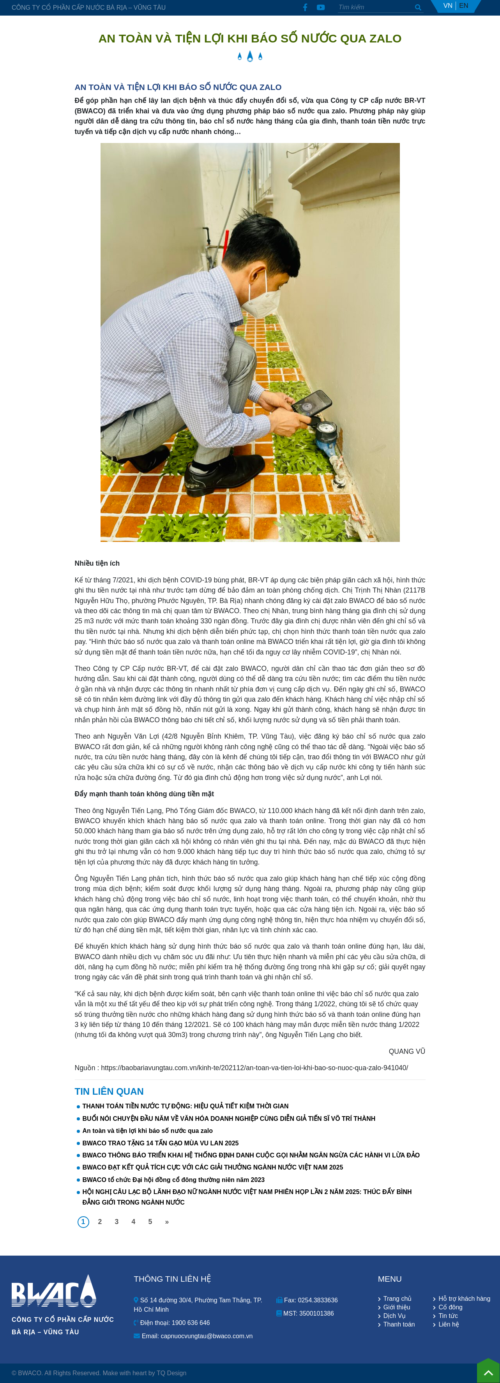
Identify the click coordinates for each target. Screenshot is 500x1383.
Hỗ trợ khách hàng (463, 1299)
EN (463, 5)
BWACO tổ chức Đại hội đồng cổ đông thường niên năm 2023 (174, 1180)
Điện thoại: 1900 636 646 (172, 1322)
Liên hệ (448, 1324)
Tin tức (448, 1316)
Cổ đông (450, 1307)
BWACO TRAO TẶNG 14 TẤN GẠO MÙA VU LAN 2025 (161, 1143)
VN (448, 5)
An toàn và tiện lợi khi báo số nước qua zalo (148, 1130)
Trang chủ (397, 1299)
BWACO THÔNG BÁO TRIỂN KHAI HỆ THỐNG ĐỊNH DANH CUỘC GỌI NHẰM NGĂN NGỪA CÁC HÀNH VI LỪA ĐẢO (251, 1155)
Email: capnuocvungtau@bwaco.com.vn (193, 1336)
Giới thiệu (396, 1307)
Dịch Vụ (394, 1316)
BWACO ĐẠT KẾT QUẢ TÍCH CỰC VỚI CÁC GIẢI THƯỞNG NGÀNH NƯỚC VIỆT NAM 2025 (213, 1167)
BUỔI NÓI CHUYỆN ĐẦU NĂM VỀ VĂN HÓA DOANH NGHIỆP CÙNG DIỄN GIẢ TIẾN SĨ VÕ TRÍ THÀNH (229, 1118)
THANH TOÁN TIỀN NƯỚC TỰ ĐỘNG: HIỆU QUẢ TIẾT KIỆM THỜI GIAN (186, 1106)
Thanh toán (399, 1324)
